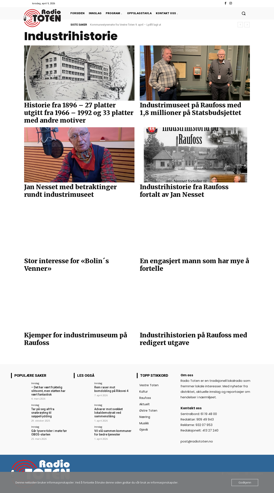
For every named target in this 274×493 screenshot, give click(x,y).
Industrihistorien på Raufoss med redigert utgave (193, 339)
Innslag (35, 383)
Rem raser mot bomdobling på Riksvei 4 (111, 389)
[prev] (240, 24)
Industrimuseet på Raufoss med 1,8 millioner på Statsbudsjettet (190, 109)
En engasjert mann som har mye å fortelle (194, 265)
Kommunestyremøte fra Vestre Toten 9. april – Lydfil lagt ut (125, 24)
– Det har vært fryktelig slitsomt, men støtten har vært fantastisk (48, 391)
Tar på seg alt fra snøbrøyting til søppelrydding (42, 412)
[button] (243, 13)
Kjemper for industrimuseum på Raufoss (75, 339)
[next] (247, 24)
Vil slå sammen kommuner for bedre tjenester (113, 432)
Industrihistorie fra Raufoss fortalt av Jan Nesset (184, 191)
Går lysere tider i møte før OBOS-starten (49, 432)
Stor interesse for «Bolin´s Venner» (66, 265)
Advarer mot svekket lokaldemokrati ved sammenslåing (108, 412)
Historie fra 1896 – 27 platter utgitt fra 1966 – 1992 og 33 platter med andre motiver (78, 112)
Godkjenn (244, 482)
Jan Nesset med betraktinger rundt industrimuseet (70, 191)
